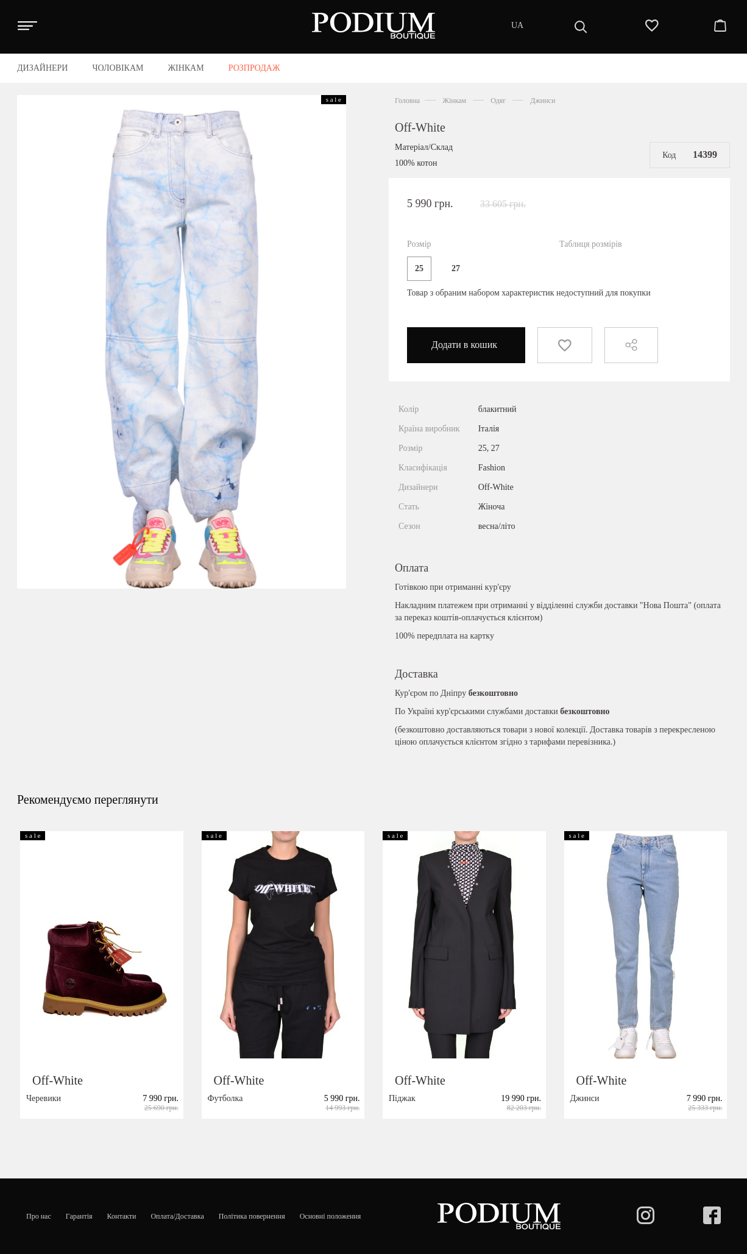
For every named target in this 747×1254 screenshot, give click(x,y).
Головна (407, 100)
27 (455, 268)
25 (419, 268)
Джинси (542, 100)
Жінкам (454, 100)
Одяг (498, 100)
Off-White (420, 127)
